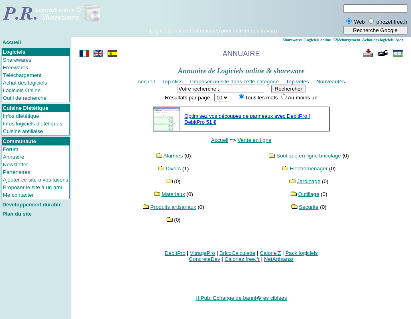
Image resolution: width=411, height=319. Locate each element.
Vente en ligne (255, 140)
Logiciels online (317, 40)
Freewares (15, 68)
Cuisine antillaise (23, 131)
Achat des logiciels (25, 83)
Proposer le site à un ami (32, 187)
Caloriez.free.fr (242, 259)
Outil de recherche (25, 98)
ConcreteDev (204, 259)
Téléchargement (22, 75)
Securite (309, 207)
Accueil (11, 42)
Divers (173, 169)
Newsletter (15, 165)
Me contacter (18, 195)
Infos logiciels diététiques (32, 124)
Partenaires (16, 172)
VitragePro (202, 253)
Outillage (308, 194)
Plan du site (17, 214)
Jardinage (309, 181)
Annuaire (13, 157)
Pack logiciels (301, 253)
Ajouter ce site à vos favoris (35, 180)
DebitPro (175, 253)
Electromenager (309, 169)
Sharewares (17, 60)
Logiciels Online (22, 90)
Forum (10, 149)
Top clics (172, 82)
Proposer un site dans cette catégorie (234, 82)
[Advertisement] (214, 16)
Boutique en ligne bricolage (309, 156)
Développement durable (31, 205)
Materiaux (173, 194)
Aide (399, 40)
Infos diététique (21, 116)
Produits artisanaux (173, 207)
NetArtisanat (278, 259)
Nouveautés (330, 82)
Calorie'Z (270, 253)
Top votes (297, 82)
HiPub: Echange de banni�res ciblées (241, 298)
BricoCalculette (238, 253)
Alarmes (173, 156)
